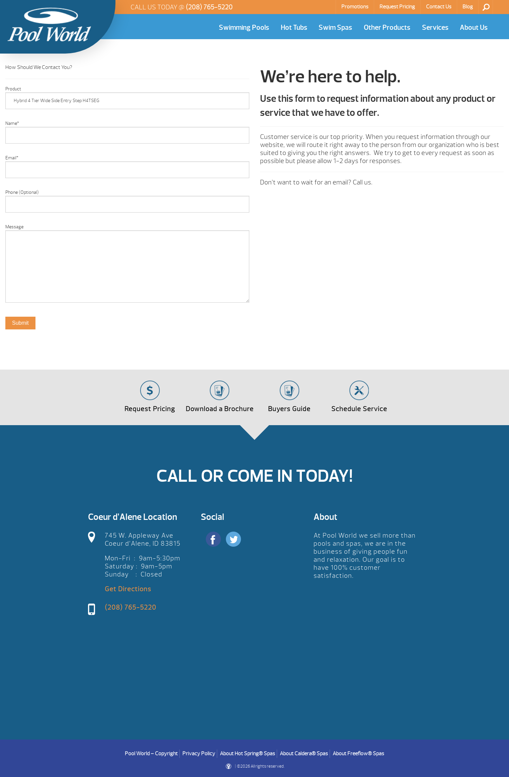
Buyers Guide (289, 409)
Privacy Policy (198, 753)
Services (435, 27)
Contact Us (438, 6)
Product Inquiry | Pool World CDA (49, 24)
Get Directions (128, 589)
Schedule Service (359, 409)
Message (14, 227)
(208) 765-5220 (209, 7)
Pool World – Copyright (151, 753)
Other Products (387, 27)
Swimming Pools (244, 27)
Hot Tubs (294, 27)
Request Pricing (397, 6)
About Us (474, 27)
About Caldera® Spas (304, 753)
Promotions (354, 6)
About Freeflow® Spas (358, 753)
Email (11, 158)
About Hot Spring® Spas (247, 753)
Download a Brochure (220, 409)
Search (486, 7)
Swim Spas (335, 27)
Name (12, 123)
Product (13, 89)
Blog (467, 6)
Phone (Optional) (22, 192)
